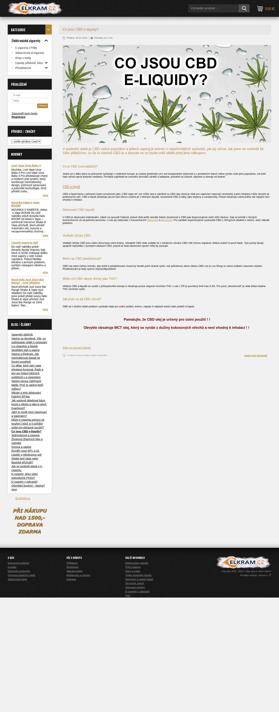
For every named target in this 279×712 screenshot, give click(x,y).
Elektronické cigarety (137, 677)
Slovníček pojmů (134, 697)
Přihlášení (72, 677)
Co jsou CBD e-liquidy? (26, 431)
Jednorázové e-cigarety (25, 435)
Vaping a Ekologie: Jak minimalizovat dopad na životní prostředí (25, 357)
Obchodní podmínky (19, 685)
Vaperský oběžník (22, 334)
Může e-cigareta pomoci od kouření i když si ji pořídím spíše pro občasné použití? (27, 423)
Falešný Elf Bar (20, 396)
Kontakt (12, 681)
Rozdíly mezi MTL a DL (25, 450)
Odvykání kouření (135, 701)
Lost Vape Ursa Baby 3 (26, 165)
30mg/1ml (152, 220)
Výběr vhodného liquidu (138, 689)
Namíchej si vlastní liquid (139, 693)
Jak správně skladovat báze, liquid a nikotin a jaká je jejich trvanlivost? (28, 404)
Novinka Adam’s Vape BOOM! (25, 204)
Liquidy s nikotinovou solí (26, 454)
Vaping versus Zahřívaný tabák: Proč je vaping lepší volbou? (27, 385)
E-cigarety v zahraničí (24, 481)
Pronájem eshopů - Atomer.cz (255, 690)
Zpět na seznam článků (77, 347)
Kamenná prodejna (18, 677)
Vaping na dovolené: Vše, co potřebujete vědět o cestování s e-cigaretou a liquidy (29, 342)
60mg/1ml (166, 220)
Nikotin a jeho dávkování (26, 392)
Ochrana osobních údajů (21, 689)
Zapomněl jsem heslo (24, 113)
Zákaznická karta (17, 693)
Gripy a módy (132, 685)
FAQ (127, 710)
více (45, 195)
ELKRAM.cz (23, 498)
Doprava (71, 693)
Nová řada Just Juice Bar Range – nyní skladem (27, 281)
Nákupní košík (74, 685)
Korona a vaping (21, 446)
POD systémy (133, 681)
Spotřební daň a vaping (25, 350)
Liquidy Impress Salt (24, 242)
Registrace (19, 117)
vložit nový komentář (255, 355)
